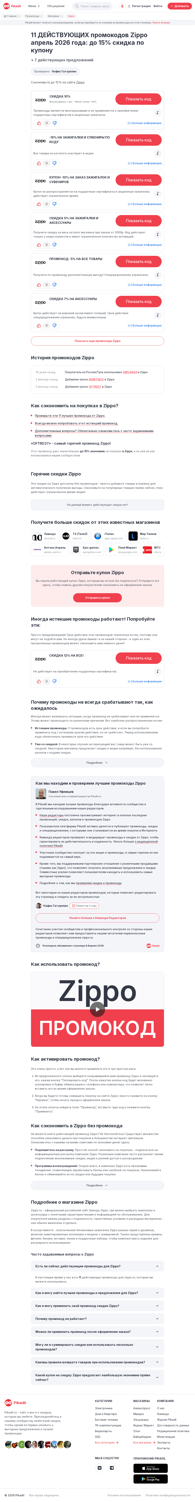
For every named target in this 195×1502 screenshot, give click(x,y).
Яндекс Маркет (143, 1425)
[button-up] (39, 123)
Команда (163, 1414)
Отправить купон (97, 597)
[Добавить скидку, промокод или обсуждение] (180, 6)
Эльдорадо (141, 1419)
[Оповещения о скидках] (122, 6)
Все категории (107, 1442)
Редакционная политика (173, 1431)
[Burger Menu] (34, 6)
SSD (97, 1436)
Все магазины (144, 1442)
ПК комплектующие (108, 1425)
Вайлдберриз (142, 1436)
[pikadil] (12, 6)
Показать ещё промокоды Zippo (98, 340)
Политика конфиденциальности (167, 1495)
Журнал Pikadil (166, 1419)
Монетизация (166, 1436)
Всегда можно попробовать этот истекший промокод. (76, 423)
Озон (136, 1431)
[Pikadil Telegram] (111, 1467)
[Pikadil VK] (99, 1467)
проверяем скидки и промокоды (99, 883)
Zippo (80, 82)
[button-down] (54, 123)
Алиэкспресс (141, 1408)
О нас (161, 1408)
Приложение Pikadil (149, 1458)
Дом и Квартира (106, 1414)
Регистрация (139, 6)
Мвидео (138, 1414)
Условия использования (124, 1495)
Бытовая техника (106, 1419)
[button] (77, 6)
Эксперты (163, 1442)
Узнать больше (161, 22)
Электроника (103, 1408)
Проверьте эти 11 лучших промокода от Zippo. (70, 416)
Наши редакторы (52, 815)
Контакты (163, 1448)
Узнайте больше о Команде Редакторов (97, 917)
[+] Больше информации (144, 123)
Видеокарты (103, 1431)
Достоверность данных (173, 1425)
